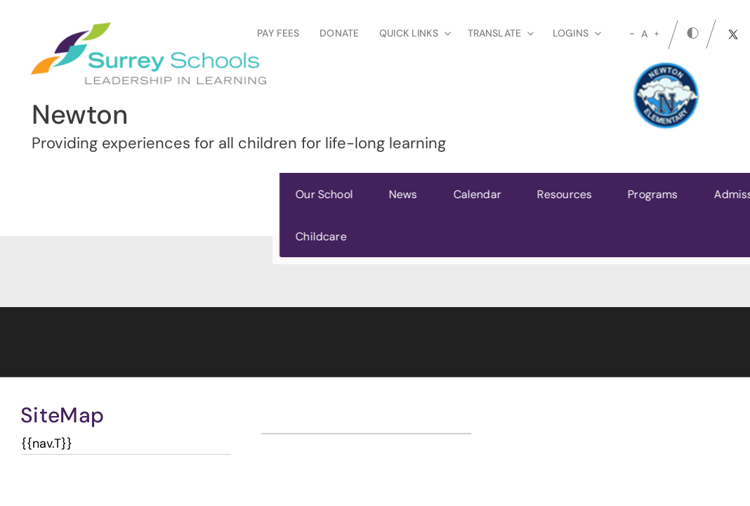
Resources (314, 194)
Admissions (494, 194)
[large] (656, 34)
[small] (632, 34)
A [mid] (644, 33)
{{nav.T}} (46, 443)
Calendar (227, 194)
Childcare (71, 236)
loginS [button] (577, 33)
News (153, 194)
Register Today (611, 214)
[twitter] (733, 34)
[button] (699, 214)
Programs (403, 194)
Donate (339, 33)
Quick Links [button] (415, 33)
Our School (74, 194)
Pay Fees (278, 33)
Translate (501, 33)
